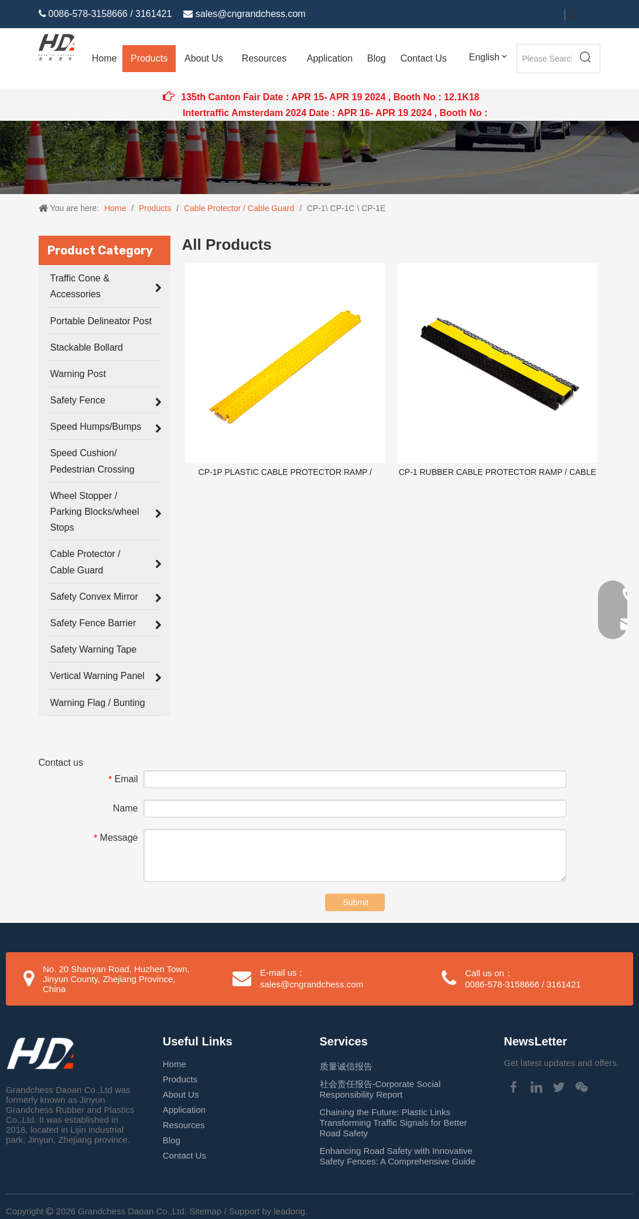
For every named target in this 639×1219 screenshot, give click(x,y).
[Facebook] (481, 15)
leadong (289, 1211)
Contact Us (184, 1155)
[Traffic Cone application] (319, 157)
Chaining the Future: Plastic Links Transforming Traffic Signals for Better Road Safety (393, 1122)
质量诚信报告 (346, 1066)
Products (180, 1079)
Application (184, 1110)
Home (174, 1064)
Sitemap (205, 1211)
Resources (184, 1125)
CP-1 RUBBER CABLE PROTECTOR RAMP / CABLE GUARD (497, 472)
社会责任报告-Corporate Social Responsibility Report (380, 1089)
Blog (171, 1140)
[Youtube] (542, 15)
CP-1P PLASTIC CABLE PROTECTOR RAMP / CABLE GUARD (285, 472)
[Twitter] (522, 15)
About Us (181, 1094)
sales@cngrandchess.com (251, 14)
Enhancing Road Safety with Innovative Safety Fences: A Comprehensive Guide (398, 1156)
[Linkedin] (502, 15)
